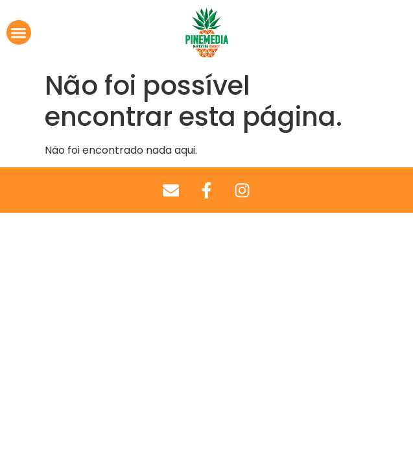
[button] (18, 32)
